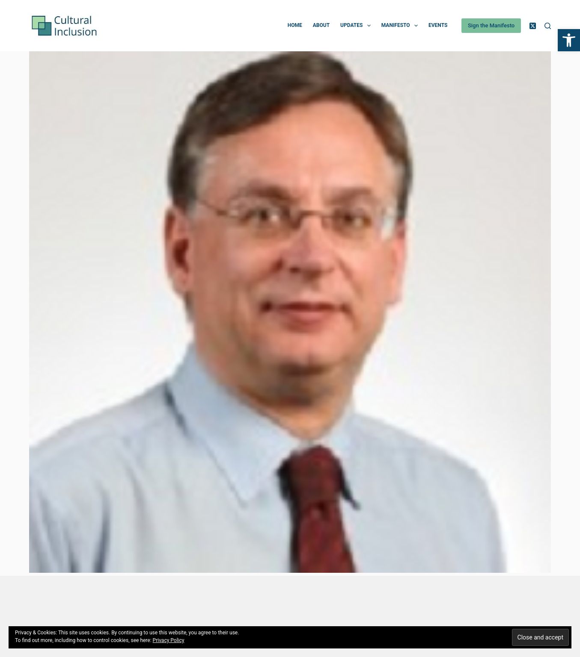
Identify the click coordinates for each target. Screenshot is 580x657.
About (321, 25)
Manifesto (401, 26)
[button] (569, 40)
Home (295, 25)
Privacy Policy (168, 640)
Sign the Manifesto (491, 25)
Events (437, 25)
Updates (357, 26)
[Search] (547, 26)
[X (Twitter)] (532, 26)
